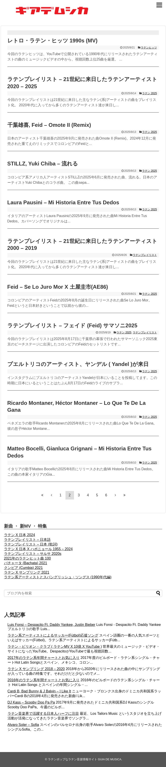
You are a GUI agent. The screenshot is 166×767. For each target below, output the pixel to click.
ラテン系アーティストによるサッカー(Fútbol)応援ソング (53, 635)
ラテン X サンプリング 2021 (26, 572)
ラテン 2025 (149, 93)
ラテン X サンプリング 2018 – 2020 (36, 669)
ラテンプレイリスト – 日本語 (27, 539)
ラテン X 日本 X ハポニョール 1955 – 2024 (38, 549)
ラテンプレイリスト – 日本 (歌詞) (31, 544)
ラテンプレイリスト (145, 255)
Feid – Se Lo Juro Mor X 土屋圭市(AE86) (57, 287)
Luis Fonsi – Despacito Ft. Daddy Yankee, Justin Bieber (51, 625)
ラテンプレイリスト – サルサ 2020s (32, 554)
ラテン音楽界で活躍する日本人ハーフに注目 (43, 713)
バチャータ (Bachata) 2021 (25, 563)
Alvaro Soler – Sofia (23, 725)
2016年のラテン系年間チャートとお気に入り (44, 680)
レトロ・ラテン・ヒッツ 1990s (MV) (52, 41)
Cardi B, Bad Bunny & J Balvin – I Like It (39, 691)
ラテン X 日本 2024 (19, 535)
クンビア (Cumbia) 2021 (23, 568)
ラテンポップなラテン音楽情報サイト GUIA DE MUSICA (84, 759)
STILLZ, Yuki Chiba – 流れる (42, 164)
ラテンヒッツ (149, 47)
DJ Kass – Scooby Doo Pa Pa (31, 702)
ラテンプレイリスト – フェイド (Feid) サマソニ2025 (72, 325)
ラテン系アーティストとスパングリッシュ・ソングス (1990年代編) (58, 577)
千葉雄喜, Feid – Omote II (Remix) (49, 125)
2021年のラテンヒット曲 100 (27, 558)
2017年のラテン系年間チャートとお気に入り (44, 658)
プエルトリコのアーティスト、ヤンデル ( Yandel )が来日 (78, 364)
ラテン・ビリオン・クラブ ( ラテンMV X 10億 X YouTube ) (55, 646)
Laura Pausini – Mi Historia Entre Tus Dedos (63, 202)
